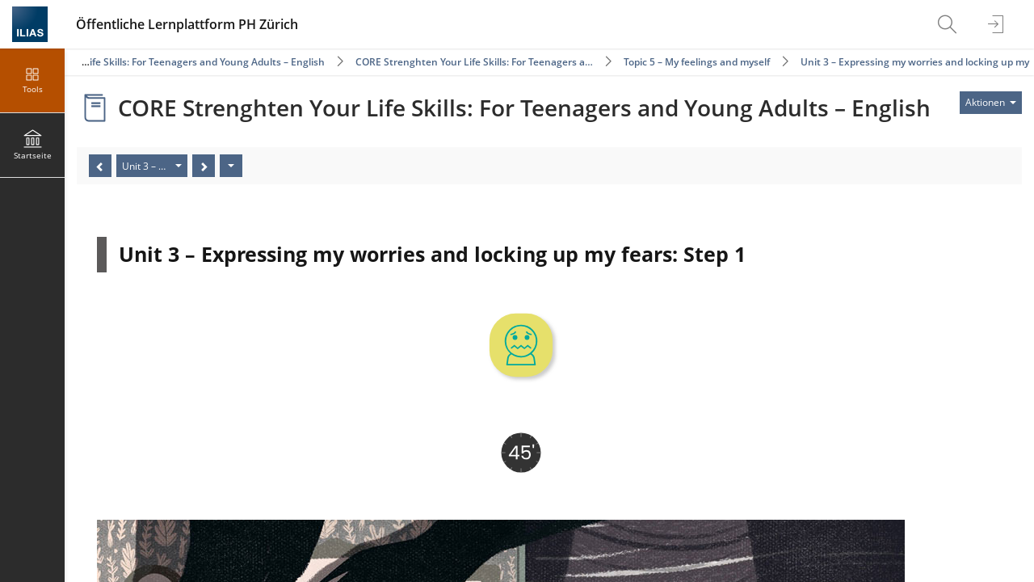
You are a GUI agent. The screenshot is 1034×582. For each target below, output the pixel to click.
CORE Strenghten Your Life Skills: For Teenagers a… (474, 62)
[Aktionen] (231, 165)
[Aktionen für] (991, 102)
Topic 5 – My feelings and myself (697, 62)
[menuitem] (949, 24)
